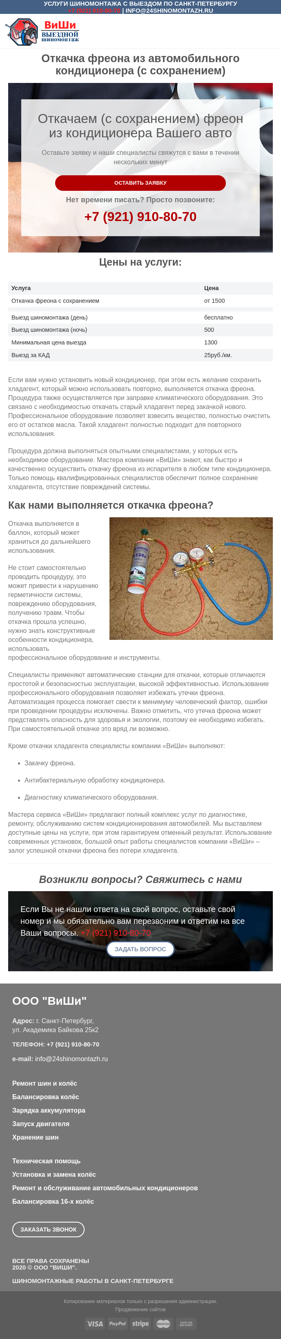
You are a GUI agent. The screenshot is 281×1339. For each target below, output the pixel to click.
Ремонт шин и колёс (44, 1083)
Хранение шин (35, 1137)
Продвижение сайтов (140, 1309)
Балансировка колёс (45, 1096)
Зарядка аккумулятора (48, 1110)
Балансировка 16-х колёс (53, 1201)
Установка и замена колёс (54, 1174)
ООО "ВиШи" (49, 1001)
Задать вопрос (140, 949)
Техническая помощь (46, 1161)
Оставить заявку (140, 183)
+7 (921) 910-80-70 (94, 10)
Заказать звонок (48, 1229)
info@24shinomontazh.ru (169, 10)
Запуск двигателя (40, 1123)
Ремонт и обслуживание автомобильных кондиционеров (105, 1188)
